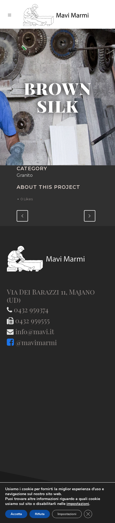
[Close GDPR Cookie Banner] (88, 514)
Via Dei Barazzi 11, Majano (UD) (51, 295)
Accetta (16, 514)
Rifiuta (39, 514)
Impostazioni (66, 514)
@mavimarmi (36, 342)
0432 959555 (32, 320)
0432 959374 (31, 309)
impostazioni (77, 503)
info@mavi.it (34, 331)
